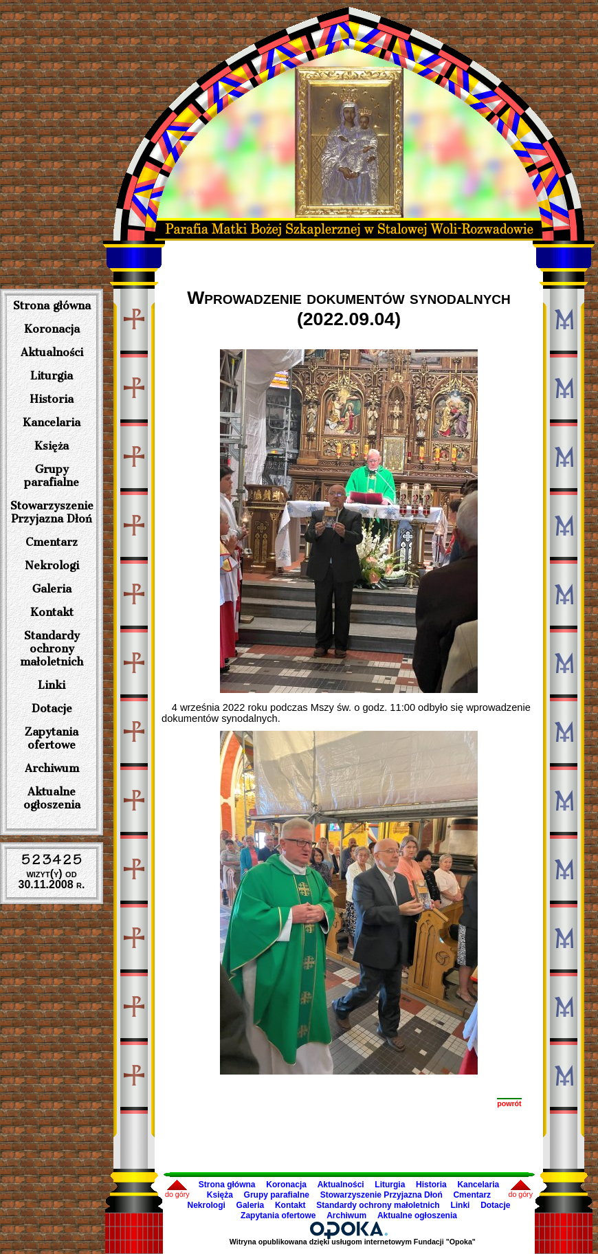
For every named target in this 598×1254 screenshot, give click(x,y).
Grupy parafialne (51, 476)
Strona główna (52, 305)
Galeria (51, 588)
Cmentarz (51, 542)
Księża (51, 445)
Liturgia (51, 375)
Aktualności (52, 352)
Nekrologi (52, 565)
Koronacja (52, 329)
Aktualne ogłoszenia (51, 798)
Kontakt (52, 612)
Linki (51, 685)
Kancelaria (51, 422)
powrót (509, 1103)
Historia (52, 399)
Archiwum (52, 768)
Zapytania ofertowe (51, 738)
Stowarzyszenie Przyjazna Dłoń (51, 512)
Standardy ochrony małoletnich (51, 648)
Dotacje (52, 708)
